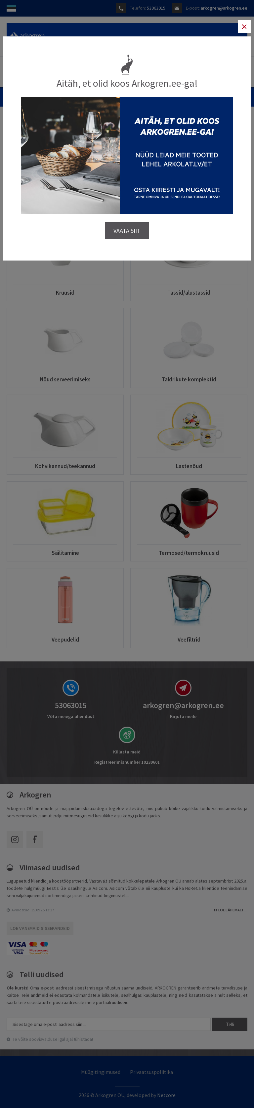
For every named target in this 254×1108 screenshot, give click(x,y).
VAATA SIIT (127, 230)
